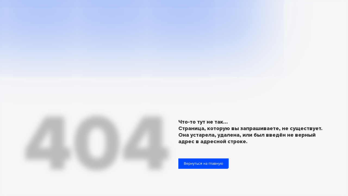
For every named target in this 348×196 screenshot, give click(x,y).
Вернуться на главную (203, 163)
